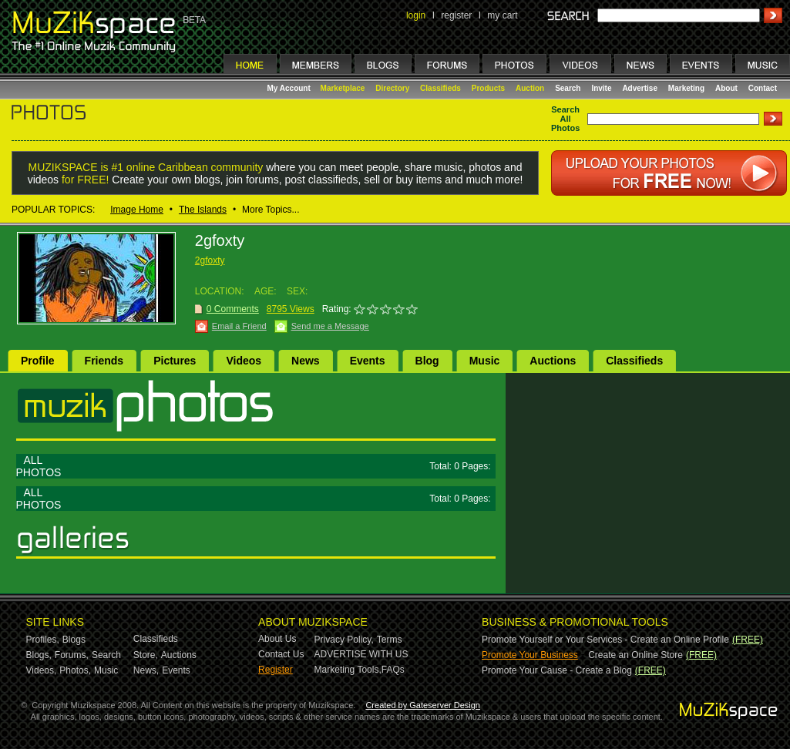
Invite (601, 88)
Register (275, 669)
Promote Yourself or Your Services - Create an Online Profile (605, 639)
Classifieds (440, 88)
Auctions (552, 360)
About (726, 88)
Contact (762, 88)
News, (146, 670)
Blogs (74, 639)
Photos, (75, 670)
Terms (389, 639)
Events (367, 360)
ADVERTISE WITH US (361, 654)
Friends (104, 360)
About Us (277, 638)
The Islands (203, 209)
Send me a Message (330, 326)
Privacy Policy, (344, 639)
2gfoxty (210, 260)
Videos (243, 360)
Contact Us (281, 654)
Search (567, 88)
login (415, 15)
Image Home (136, 209)
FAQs (393, 669)
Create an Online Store (635, 655)
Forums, (72, 655)
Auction (530, 88)
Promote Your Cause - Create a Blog (557, 670)
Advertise (639, 88)
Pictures (174, 360)
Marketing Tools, (348, 669)
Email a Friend (239, 326)
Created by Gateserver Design (422, 705)
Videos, (41, 670)
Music (484, 360)
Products (488, 88)
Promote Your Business (530, 655)
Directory (392, 88)
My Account (290, 88)
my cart (502, 15)
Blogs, (39, 655)
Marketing (686, 88)
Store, (145, 655)
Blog (427, 360)
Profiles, (42, 639)
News (305, 360)
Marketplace (343, 88)
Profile (38, 360)
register (456, 15)
